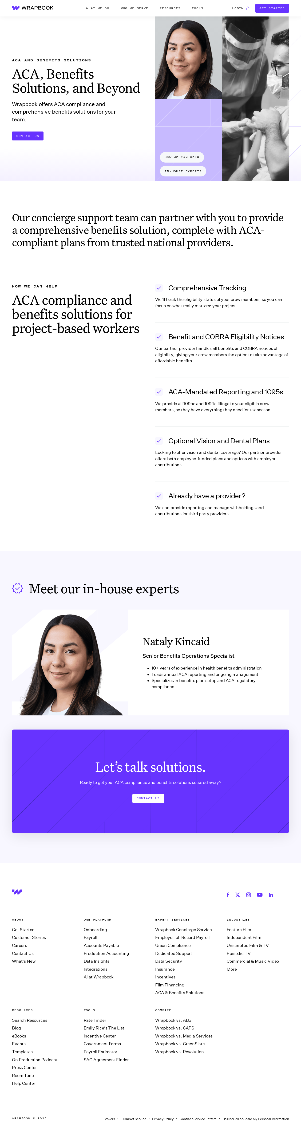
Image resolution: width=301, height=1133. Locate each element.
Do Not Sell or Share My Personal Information (255, 1119)
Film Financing (169, 985)
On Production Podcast (34, 1059)
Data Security (168, 961)
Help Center (23, 1083)
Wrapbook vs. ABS (173, 1020)
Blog (16, 1028)
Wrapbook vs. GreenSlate (180, 1043)
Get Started (272, 8)
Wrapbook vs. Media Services (184, 1036)
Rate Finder (95, 1020)
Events (19, 1043)
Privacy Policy (163, 1119)
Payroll (90, 937)
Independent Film (244, 937)
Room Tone (23, 1075)
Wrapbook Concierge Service (183, 929)
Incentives (165, 977)
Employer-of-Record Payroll (182, 937)
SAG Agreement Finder (106, 1059)
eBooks (19, 1036)
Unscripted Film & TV (248, 945)
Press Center (24, 1067)
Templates (22, 1051)
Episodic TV (238, 953)
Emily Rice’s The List (104, 1028)
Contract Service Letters (198, 1119)
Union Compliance (173, 945)
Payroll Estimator (100, 1051)
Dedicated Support (173, 953)
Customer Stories (29, 937)
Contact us (148, 798)
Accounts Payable (101, 945)
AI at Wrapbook (99, 977)
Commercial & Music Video (253, 961)
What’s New (24, 961)
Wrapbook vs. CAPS (174, 1028)
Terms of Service (133, 1119)
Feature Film (239, 929)
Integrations (95, 969)
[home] (32, 8)
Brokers (109, 1119)
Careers (19, 945)
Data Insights (97, 961)
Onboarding (95, 929)
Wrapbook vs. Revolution (179, 1051)
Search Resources (29, 1020)
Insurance (164, 969)
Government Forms (102, 1043)
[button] (97, 8)
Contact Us (27, 136)
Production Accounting (106, 953)
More (232, 969)
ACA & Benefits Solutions (179, 992)
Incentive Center (100, 1036)
